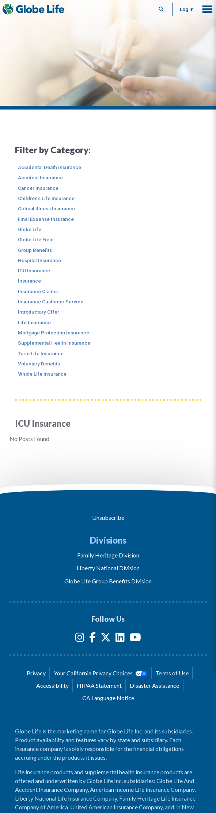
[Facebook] (92, 638)
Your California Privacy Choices (100, 673)
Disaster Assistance (154, 685)
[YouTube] (135, 638)
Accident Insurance (40, 177)
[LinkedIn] (120, 638)
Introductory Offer (38, 312)
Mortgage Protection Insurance (53, 332)
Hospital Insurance (39, 260)
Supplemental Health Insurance (54, 343)
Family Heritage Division (108, 555)
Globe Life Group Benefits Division (108, 581)
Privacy (36, 673)
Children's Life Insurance (46, 198)
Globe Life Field (36, 239)
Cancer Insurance (38, 188)
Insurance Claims (38, 291)
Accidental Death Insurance (49, 167)
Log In (187, 9)
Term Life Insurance (41, 353)
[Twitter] (106, 638)
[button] (207, 9)
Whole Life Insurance (42, 374)
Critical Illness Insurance (46, 208)
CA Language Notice (108, 697)
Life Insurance (34, 322)
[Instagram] (79, 638)
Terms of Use (172, 673)
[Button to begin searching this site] (161, 9)
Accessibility (52, 685)
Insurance (29, 281)
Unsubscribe (108, 517)
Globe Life (29, 229)
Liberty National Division (108, 567)
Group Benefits (35, 250)
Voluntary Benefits (39, 364)
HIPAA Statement (99, 685)
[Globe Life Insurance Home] (33, 9)
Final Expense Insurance (46, 219)
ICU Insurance (34, 270)
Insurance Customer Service (50, 301)
